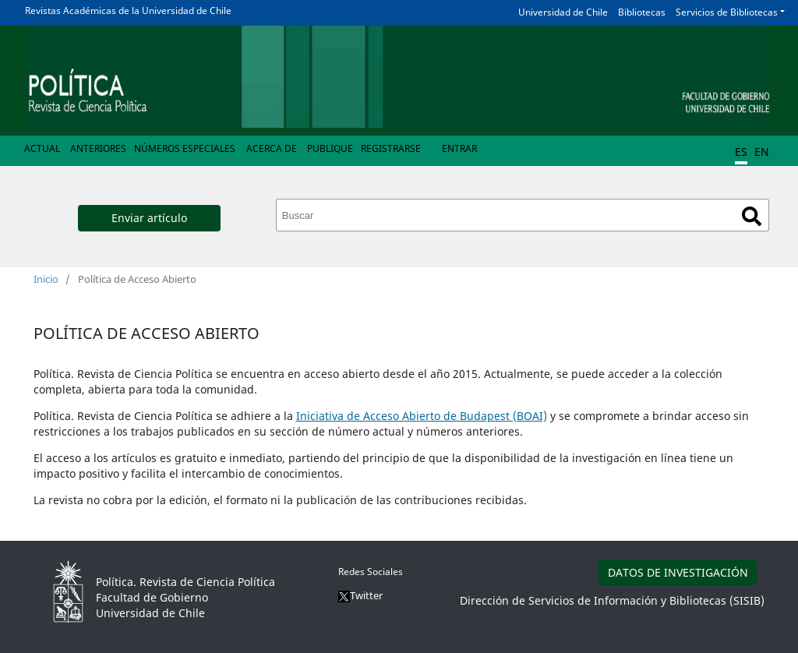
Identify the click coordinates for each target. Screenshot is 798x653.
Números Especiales (184, 148)
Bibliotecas (642, 12)
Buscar (751, 216)
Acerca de (271, 148)
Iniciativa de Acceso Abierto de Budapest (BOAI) (421, 415)
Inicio (46, 279)
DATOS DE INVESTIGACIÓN (678, 572)
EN (761, 151)
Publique (330, 148)
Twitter (360, 595)
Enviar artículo (149, 217)
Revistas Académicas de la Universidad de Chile (128, 10)
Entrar (459, 148)
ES (741, 151)
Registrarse (391, 148)
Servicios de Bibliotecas (727, 12)
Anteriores (98, 148)
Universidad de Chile (563, 12)
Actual (42, 148)
